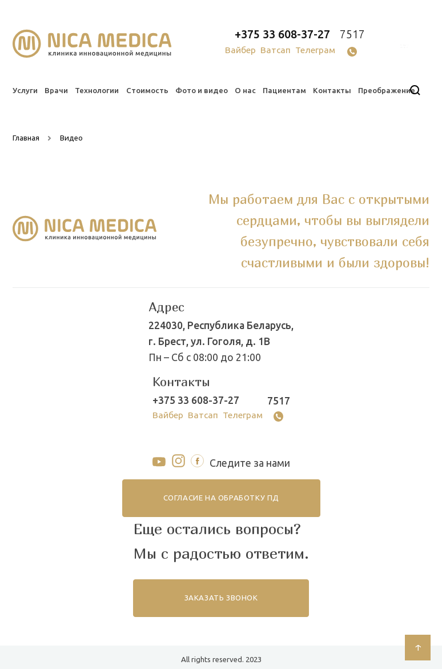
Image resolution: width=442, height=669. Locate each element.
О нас (245, 90)
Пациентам (284, 90)
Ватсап (275, 50)
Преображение (386, 90)
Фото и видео (201, 90)
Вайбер (240, 50)
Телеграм (315, 50)
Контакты (332, 90)
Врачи (56, 90)
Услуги (25, 90)
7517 (352, 34)
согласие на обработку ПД (221, 498)
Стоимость (147, 90)
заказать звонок (221, 598)
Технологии (97, 90)
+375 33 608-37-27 (282, 34)
